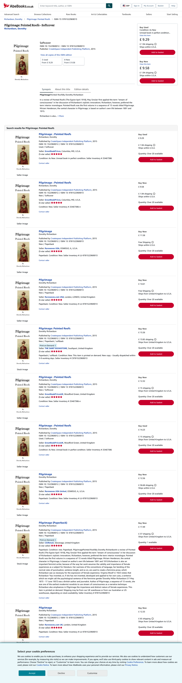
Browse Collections (42, 14)
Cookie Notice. (43, 665)
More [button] (61, 116)
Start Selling (172, 14)
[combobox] (72, 5)
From (51, 61)
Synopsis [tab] (46, 89)
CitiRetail (49, 542)
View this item (145, 35)
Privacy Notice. (131, 665)
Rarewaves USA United (55, 491)
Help (173, 6)
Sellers (149, 14)
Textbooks (126, 14)
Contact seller (44, 163)
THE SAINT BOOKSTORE (56, 348)
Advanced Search (11, 14)
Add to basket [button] (157, 52)
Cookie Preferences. (135, 662)
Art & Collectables (99, 14)
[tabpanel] (87, 106)
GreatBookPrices (53, 151)
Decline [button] (61, 673)
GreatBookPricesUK (54, 394)
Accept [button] (32, 673)
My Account (149, 6)
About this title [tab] (62, 89)
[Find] (109, 5)
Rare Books (71, 14)
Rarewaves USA (52, 248)
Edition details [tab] (81, 89)
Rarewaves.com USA (54, 297)
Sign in (136, 6)
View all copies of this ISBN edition (56, 55)
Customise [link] (92, 673)
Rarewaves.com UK (54, 624)
